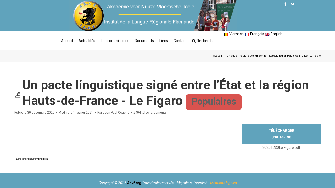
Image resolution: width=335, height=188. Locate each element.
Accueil (67, 41)
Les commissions (115, 41)
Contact (180, 41)
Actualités (87, 41)
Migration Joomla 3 (192, 183)
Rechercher (204, 41)
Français (254, 34)
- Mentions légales (222, 183)
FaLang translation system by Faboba (31, 159)
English (273, 34)
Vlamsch (234, 34)
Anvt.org (134, 183)
